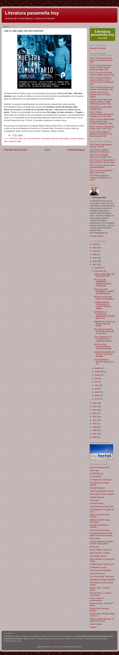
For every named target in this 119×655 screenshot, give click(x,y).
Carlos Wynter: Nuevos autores (102, 494)
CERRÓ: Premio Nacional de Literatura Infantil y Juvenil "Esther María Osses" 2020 (101, 102)
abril (96, 389)
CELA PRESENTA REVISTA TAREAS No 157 (103, 362)
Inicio (47, 149)
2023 (94, 244)
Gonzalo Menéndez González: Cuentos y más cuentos (101, 543)
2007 (94, 434)
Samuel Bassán (96, 624)
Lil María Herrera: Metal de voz (102, 564)
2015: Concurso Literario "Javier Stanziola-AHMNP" (102, 166)
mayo (97, 385)
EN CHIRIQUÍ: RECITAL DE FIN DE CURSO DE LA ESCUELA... (104, 331)
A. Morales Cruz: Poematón (100, 480)
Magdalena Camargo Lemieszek (102, 580)
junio (97, 382)
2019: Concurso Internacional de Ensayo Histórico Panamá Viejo (102, 161)
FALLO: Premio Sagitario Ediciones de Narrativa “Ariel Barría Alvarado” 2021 (101, 134)
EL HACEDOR (95, 477)
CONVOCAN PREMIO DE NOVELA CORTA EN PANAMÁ (104, 354)
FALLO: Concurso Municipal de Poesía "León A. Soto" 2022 (102, 128)
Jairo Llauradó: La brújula (100, 553)
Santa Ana (12, 141)
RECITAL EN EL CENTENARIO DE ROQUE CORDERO (103, 346)
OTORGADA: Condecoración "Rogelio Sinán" (101, 108)
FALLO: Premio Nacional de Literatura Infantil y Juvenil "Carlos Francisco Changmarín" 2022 (102, 81)
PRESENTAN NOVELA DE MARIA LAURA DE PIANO (104, 324)
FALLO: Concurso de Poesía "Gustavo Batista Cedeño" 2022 (102, 74)
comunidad (45, 138)
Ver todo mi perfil (96, 236)
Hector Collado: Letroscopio (100, 550)
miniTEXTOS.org (96, 474)
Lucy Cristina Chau (97, 573)
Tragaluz (93, 627)
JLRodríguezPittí (99, 197)
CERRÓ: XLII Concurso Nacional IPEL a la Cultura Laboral (100, 94)
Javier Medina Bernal (98, 556)
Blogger (79, 647)
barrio (20, 138)
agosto (97, 375)
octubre (98, 368)
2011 (94, 420)
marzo (97, 392)
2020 (94, 254)
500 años (13, 138)
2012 (94, 417)
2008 (94, 430)
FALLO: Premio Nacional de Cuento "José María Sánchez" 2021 (101, 60)
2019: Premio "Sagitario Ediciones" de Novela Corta (100, 156)
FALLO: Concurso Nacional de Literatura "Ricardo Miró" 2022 (101, 88)
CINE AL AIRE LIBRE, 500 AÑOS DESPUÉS (104, 275)
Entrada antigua (76, 149)
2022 (94, 248)
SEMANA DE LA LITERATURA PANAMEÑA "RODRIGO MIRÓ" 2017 (104, 315)
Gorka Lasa (94, 547)
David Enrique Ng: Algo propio (101, 506)
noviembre (99, 271)
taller (19, 141)
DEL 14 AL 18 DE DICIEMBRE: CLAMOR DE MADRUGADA (104, 291)
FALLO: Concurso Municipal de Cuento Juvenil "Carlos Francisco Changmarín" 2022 (102, 121)
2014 (94, 410)
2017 (94, 265)
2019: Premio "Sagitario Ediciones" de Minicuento (99, 151)
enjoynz (55, 647)
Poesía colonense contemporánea (97, 599)
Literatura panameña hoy (32, 13)
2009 (94, 427)
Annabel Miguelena (97, 488)
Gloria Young (95, 538)
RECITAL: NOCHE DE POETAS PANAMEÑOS (104, 298)
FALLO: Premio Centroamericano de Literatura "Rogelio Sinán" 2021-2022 (102, 114)
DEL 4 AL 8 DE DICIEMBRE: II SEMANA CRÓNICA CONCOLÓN (103, 283)
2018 (94, 261)
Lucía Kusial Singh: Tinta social (102, 576)
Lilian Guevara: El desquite (100, 570)
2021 (94, 251)
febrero (98, 395)
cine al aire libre (34, 138)
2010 (94, 423)
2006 (94, 437)
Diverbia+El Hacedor (98, 48)
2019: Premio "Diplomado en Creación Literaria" (101, 146)
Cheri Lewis (94, 500)
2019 (94, 258)
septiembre (99, 371)
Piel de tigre (94, 470)
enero (97, 399)
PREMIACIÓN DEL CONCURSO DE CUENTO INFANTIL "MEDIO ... (102, 305)
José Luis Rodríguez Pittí (99, 467)
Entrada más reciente (15, 149)
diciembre (99, 268)
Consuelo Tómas (96, 503)
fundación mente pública (60, 138)
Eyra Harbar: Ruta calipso (100, 530)
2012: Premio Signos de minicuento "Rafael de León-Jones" (101, 178)
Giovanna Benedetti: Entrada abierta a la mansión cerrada (101, 534)
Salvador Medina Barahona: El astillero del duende (102, 620)
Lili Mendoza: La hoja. (98, 567)
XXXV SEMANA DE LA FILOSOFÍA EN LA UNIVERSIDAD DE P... (103, 339)
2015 (94, 406)
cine (25, 138)
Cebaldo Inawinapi (97, 497)
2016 (94, 403)
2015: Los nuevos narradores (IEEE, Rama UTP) (101, 171)
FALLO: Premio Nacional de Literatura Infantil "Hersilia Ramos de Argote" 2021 (101, 67)
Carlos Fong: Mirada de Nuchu (102, 491)
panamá (74, 138)
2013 (94, 413)
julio (96, 378)
